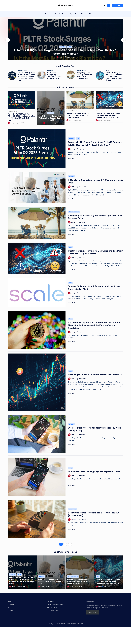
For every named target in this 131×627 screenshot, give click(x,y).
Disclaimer (51, 602)
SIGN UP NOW (92, 612)
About (10, 602)
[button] (117, 5)
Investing (62, 46)
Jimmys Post (65, 5)
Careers (11, 610)
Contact (11, 605)
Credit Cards (72, 509)
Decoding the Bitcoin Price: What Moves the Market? (95, 374)
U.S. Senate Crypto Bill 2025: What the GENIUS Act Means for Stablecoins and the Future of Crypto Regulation (94, 325)
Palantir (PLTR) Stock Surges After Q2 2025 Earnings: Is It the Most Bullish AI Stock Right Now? (65, 52)
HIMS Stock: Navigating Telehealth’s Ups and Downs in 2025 (55, 75)
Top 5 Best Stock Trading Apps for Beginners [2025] (94, 471)
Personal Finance (81, 70)
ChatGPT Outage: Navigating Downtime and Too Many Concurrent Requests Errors (114, 76)
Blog (69, 46)
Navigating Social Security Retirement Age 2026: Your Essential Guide (84, 75)
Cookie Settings (52, 610)
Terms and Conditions (55, 605)
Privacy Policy (52, 607)
